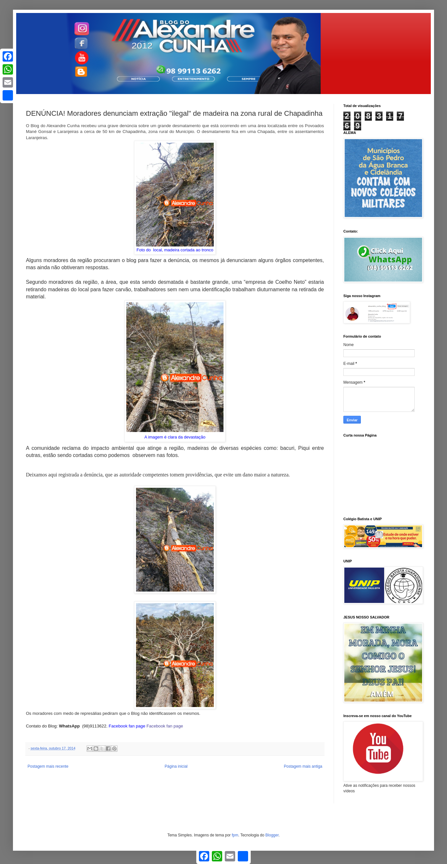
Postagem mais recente (48, 766)
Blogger (272, 835)
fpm (235, 835)
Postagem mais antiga (303, 766)
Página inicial (176, 766)
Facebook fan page (165, 726)
